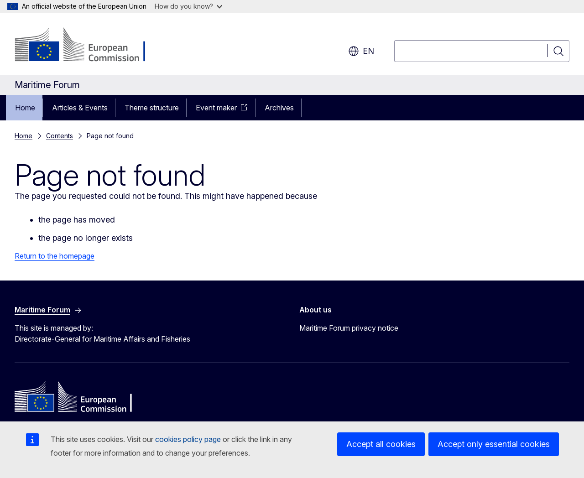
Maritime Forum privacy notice (348, 328)
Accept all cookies (381, 444)
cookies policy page (188, 439)
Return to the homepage (54, 255)
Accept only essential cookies (494, 444)
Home (25, 107)
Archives (279, 107)
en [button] (361, 51)
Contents (59, 136)
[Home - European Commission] (88, 45)
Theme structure (152, 107)
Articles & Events (80, 107)
